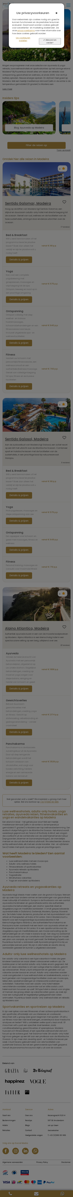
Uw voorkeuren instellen (23, 39)
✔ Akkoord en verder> (49, 41)
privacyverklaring (26, 30)
